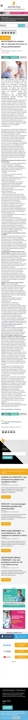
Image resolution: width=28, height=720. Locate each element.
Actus (7, 17)
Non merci (16, 717)
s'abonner (7, 707)
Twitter (5, 32)
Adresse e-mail (6, 451)
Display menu (2, 5)
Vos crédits (21, 651)
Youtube (14, 432)
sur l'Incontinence (16, 409)
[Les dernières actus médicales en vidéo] (14, 680)
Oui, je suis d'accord (6, 718)
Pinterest (8, 32)
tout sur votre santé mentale (21, 645)
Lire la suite (6, 497)
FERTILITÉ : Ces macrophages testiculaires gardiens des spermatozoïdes (13, 506)
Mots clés (2, 25)
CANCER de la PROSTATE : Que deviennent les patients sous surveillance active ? (14, 479)
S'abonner (7, 457)
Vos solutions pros (21, 657)
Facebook (3, 32)
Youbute (14, 32)
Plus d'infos (15, 714)
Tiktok (11, 32)
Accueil (2, 17)
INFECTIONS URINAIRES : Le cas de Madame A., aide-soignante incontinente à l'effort (14, 533)
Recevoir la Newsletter (14, 633)
